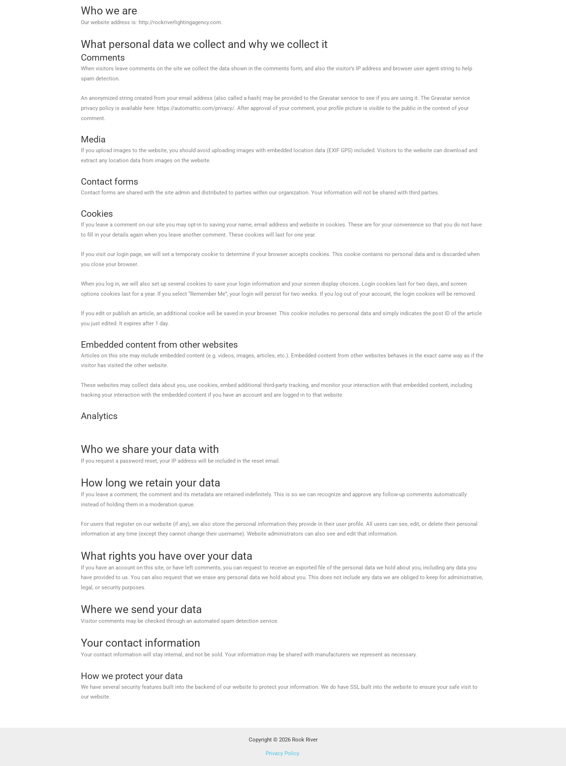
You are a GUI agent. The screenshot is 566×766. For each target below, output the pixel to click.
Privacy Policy (283, 753)
